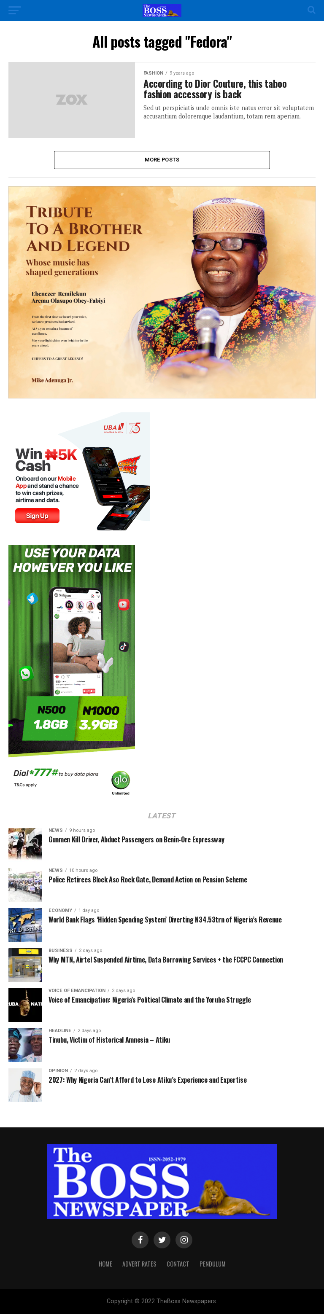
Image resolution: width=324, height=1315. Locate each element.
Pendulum (213, 1264)
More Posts (162, 160)
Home (105, 1264)
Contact (178, 1264)
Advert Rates (139, 1264)
